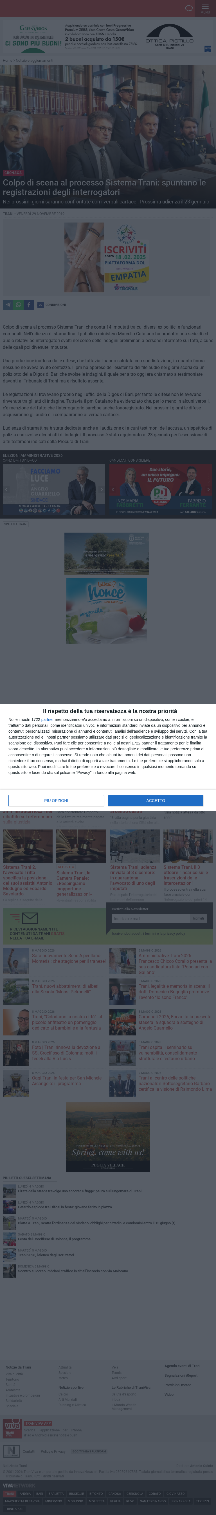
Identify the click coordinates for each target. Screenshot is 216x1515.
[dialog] (108, 757)
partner (47, 719)
